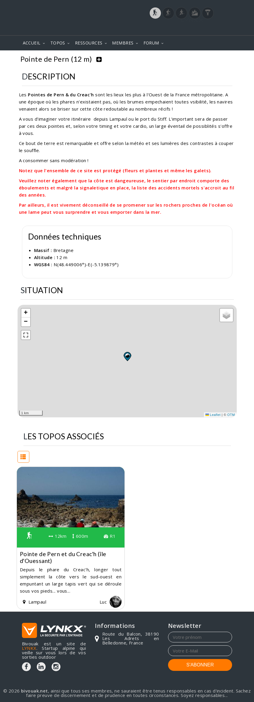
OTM (231, 414)
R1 (110, 535)
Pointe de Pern (213, 59)
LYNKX (29, 647)
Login (202, 29)
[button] (127, 355)
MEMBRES (122, 43)
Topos (151, 59)
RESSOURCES (89, 43)
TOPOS (57, 43)
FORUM (151, 43)
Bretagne (177, 59)
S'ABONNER (200, 664)
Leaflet (213, 414)
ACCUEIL (32, 43)
